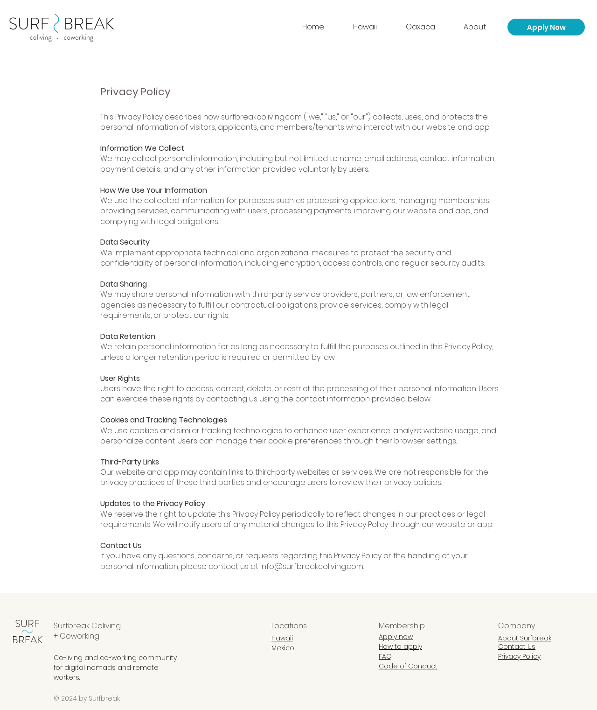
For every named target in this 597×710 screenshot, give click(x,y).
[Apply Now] (546, 27)
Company (516, 625)
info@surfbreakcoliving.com (311, 566)
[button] (482, 27)
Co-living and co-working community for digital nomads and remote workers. (115, 667)
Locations (289, 625)
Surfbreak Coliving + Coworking (87, 630)
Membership (402, 625)
